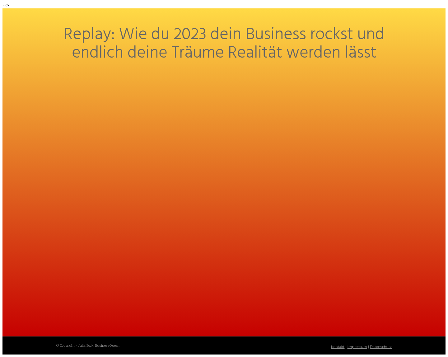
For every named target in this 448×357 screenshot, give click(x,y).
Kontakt (338, 347)
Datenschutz (381, 347)
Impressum (357, 347)
